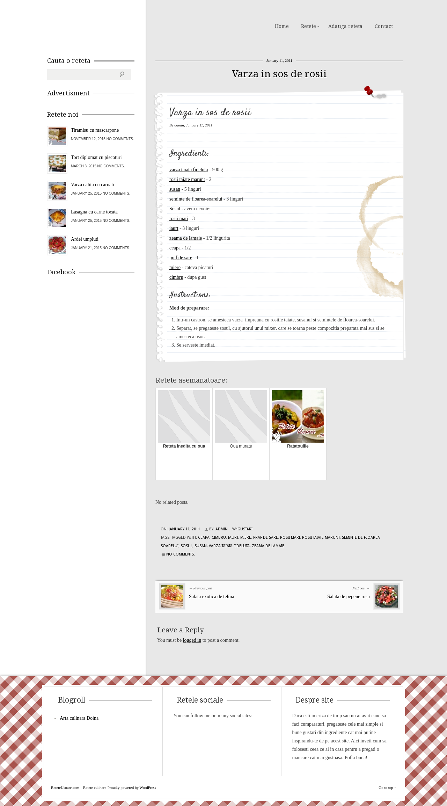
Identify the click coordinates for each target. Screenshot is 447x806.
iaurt (173, 228)
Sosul (174, 208)
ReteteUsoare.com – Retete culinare (97, 25)
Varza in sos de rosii (279, 74)
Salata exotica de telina (211, 596)
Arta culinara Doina (79, 718)
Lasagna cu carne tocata (94, 212)
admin (179, 125)
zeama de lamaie (185, 238)
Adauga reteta (345, 26)
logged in (192, 640)
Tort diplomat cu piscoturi (96, 157)
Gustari (244, 529)
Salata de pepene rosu (348, 596)
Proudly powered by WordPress (132, 787)
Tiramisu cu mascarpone (95, 130)
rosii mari (178, 218)
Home (282, 26)
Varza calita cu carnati (92, 184)
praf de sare (180, 257)
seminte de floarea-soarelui (195, 199)
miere (175, 267)
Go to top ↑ (387, 787)
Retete (308, 26)
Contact (384, 26)
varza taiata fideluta (188, 169)
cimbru (176, 277)
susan (174, 189)
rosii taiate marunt (187, 179)
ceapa (175, 247)
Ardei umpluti (84, 239)
